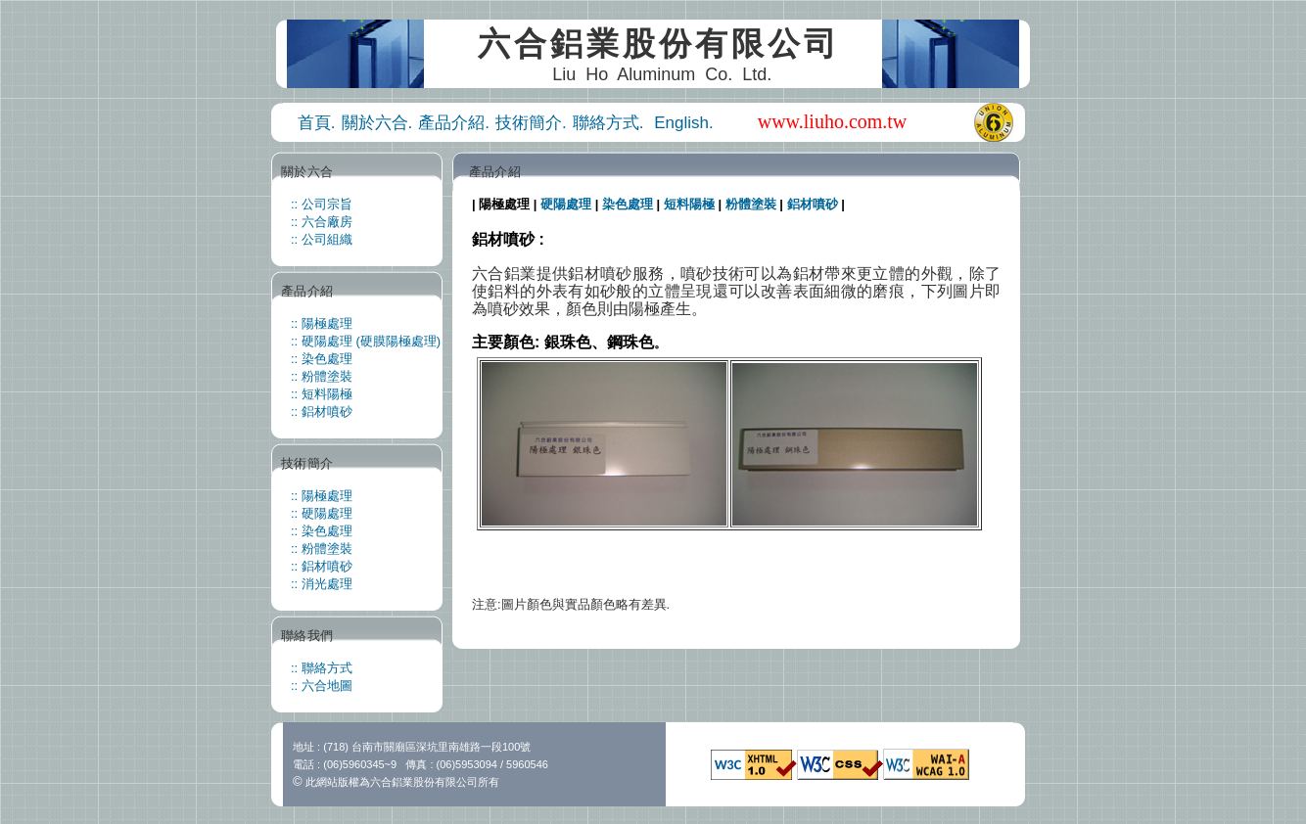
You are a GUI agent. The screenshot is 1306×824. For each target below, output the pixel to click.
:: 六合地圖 (321, 685)
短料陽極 (689, 204)
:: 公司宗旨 (321, 204)
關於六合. (377, 123)
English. (683, 123)
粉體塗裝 (750, 204)
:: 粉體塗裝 (321, 376)
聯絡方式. (610, 123)
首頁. (317, 123)
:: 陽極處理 (321, 323)
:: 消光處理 (321, 583)
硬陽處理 (565, 204)
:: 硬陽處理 (321, 513)
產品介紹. (454, 123)
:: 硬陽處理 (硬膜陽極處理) (366, 341)
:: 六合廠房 (321, 221)
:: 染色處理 (321, 358)
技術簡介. (531, 123)
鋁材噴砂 (812, 204)
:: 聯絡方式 (321, 668)
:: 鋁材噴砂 (321, 411)
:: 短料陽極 (321, 394)
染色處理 (627, 204)
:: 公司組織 (321, 239)
